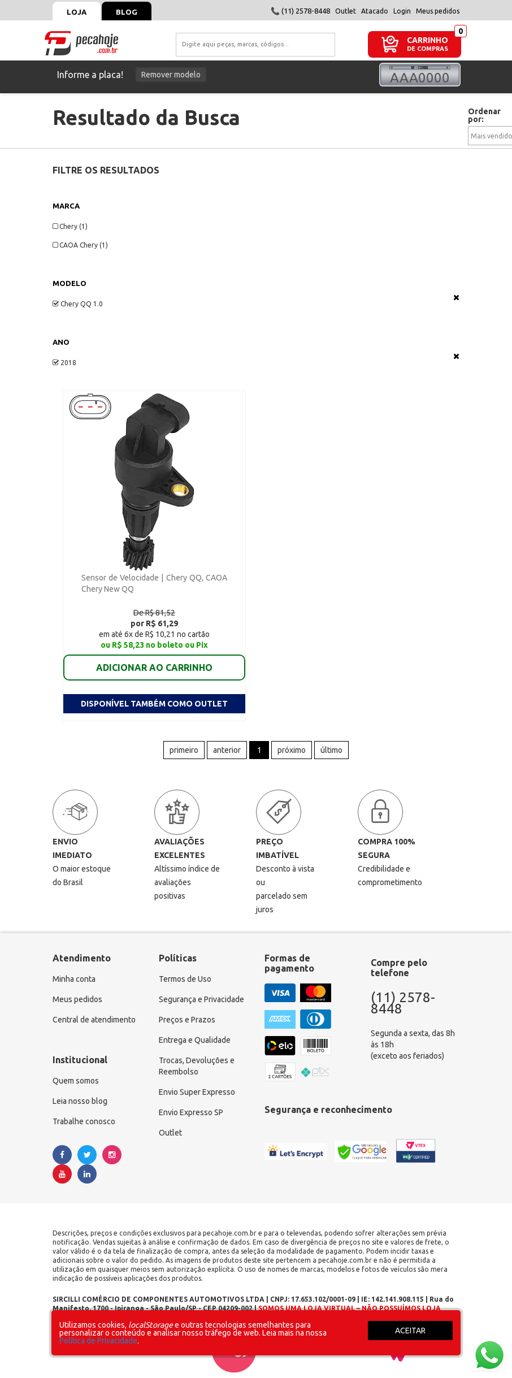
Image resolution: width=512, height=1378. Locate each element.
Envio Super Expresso (197, 1092)
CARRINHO (427, 40)
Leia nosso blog (80, 1101)
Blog (126, 12)
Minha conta (74, 978)
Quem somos (76, 1080)
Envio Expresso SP (191, 1112)
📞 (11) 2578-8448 (300, 11)
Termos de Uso (185, 978)
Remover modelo (171, 74)
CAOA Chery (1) (80, 245)
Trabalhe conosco (84, 1121)
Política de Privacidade (98, 1340)
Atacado (374, 11)
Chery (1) (70, 226)
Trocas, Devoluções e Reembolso (197, 1066)
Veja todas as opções (456, 297)
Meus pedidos (437, 11)
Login (402, 11)
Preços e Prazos (187, 1019)
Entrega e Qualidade (195, 1040)
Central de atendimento (94, 1019)
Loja (76, 12)
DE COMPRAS (427, 49)
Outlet (345, 11)
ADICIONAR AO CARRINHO (154, 667)
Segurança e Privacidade (201, 999)
